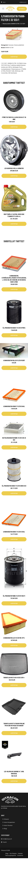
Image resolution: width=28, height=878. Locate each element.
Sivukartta (20, 855)
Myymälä (22, 8)
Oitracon (6, 819)
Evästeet (20, 853)
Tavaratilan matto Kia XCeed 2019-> (14, 677)
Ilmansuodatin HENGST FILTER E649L (14, 406)
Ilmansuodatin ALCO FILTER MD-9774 (14, 638)
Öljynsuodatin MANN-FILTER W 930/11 (14, 596)
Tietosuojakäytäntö (10, 855)
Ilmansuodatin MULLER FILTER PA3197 (14, 360)
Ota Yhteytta (13, 853)
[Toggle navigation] (3, 8)
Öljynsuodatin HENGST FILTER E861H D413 (14, 486)
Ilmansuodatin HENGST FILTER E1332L (14, 532)
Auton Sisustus (8, 825)
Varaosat (10, 45)
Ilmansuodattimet (19, 45)
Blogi (5, 828)
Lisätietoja (14, 56)
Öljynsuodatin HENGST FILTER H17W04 (14, 328)
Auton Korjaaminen (9, 822)
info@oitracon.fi (22, 2)
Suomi (4, 2)
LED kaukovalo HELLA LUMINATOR (14, 168)
